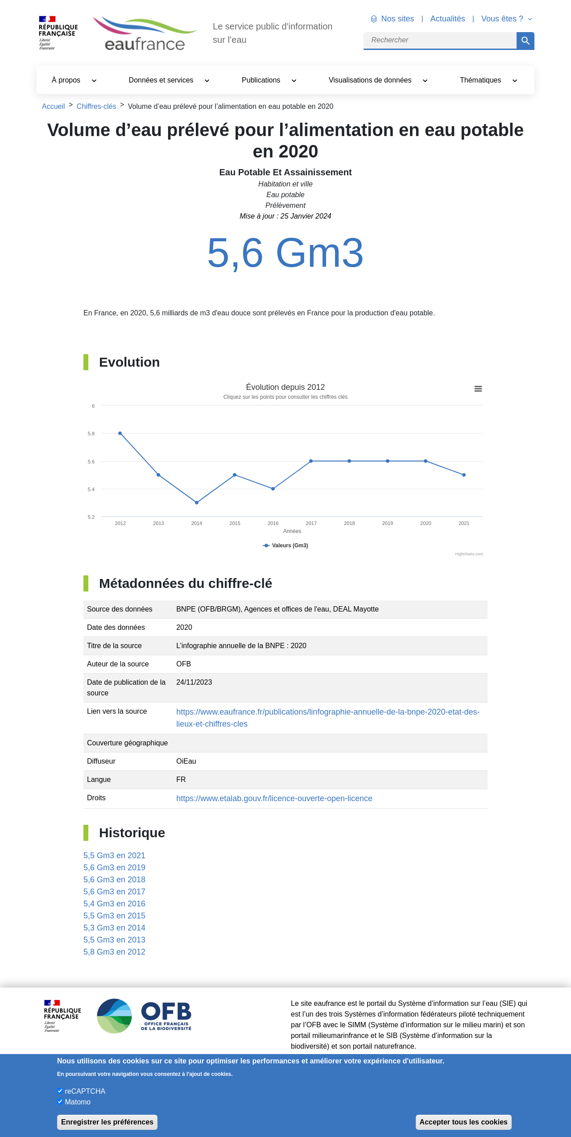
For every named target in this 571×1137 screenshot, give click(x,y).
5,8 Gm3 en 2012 (114, 951)
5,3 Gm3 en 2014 (114, 927)
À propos (67, 80)
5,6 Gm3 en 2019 (114, 867)
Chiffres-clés (96, 106)
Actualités (447, 18)
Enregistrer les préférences (107, 1122)
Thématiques (481, 80)
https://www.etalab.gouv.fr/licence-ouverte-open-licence (274, 798)
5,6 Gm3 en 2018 (114, 879)
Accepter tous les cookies (464, 1122)
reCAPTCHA (85, 1091)
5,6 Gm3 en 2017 (114, 891)
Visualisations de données (371, 80)
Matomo (78, 1102)
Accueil (53, 106)
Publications (262, 80)
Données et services (162, 80)
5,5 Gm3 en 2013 (114, 939)
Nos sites (397, 18)
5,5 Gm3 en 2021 (114, 855)
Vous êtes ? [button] (503, 18)
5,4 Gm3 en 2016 (114, 903)
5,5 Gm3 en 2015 (114, 915)
